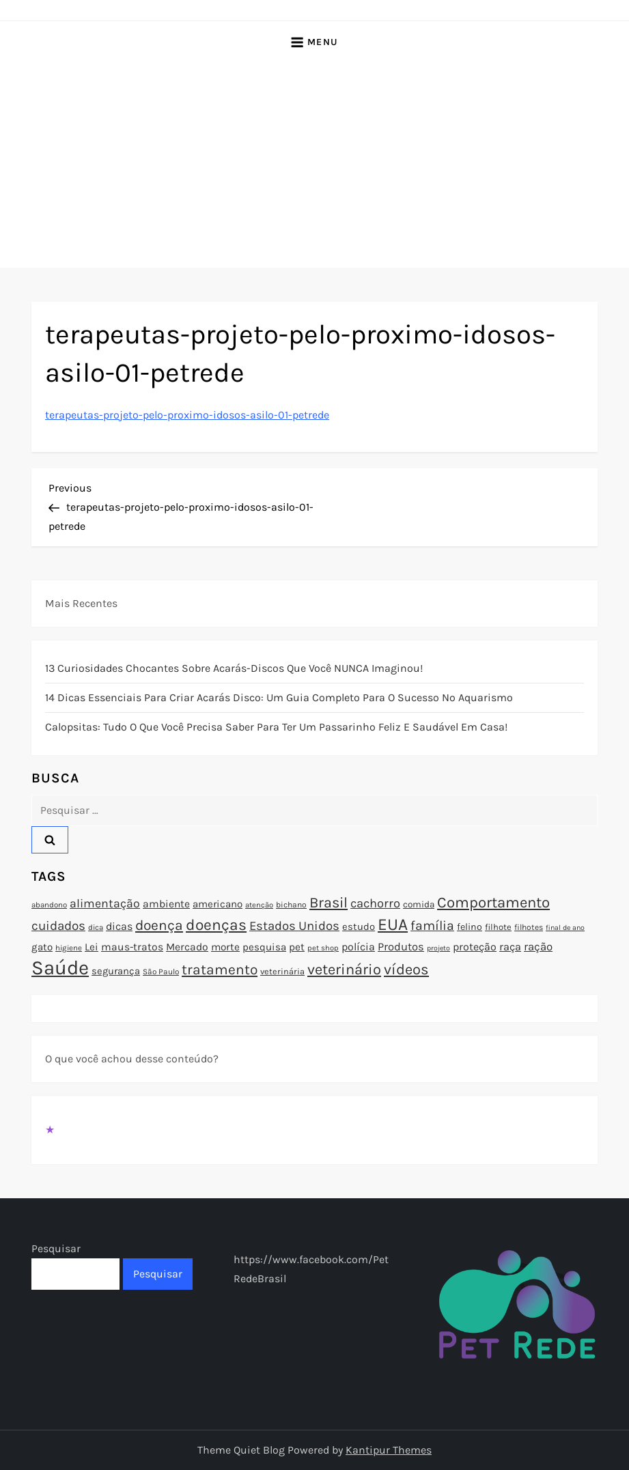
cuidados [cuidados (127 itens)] (58, 925)
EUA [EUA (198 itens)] (393, 924)
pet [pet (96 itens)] (297, 947)
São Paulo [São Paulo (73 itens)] (161, 971)
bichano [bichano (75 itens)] (291, 904)
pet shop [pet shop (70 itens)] (323, 948)
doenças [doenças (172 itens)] (216, 925)
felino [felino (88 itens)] (469, 927)
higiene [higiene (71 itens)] (68, 947)
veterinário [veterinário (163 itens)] (344, 969)
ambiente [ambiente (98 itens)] (166, 904)
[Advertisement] (314, 165)
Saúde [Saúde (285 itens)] (60, 967)
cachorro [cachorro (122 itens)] (375, 903)
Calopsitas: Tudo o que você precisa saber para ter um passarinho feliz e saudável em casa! (276, 726)
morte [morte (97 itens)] (225, 947)
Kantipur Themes (389, 1449)
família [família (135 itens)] (432, 925)
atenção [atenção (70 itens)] (259, 905)
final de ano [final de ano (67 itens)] (565, 927)
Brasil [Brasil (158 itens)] (328, 902)
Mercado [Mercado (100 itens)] (187, 947)
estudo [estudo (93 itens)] (358, 926)
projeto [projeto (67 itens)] (438, 948)
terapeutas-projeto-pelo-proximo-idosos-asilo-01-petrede (187, 414)
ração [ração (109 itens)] (538, 946)
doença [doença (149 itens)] (159, 925)
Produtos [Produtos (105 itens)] (401, 946)
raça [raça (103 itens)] (510, 946)
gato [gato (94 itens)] (42, 947)
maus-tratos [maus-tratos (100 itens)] (132, 947)
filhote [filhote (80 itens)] (498, 927)
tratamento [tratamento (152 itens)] (219, 969)
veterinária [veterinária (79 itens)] (282, 971)
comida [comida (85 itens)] (418, 904)
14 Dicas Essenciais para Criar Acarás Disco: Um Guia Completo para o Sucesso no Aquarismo (279, 697)
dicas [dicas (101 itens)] (119, 926)
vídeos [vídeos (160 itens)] (406, 969)
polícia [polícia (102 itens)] (358, 946)
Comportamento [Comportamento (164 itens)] (493, 902)
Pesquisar (56, 1248)
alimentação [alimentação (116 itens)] (105, 903)
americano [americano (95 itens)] (217, 904)
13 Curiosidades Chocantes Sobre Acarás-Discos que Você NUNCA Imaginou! (234, 668)
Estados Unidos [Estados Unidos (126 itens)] (294, 925)
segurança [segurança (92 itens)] (116, 971)
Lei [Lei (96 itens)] (91, 947)
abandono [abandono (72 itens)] (49, 904)
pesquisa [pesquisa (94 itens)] (264, 947)
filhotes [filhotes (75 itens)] (528, 927)
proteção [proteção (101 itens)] (475, 946)
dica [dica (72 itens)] (95, 927)
